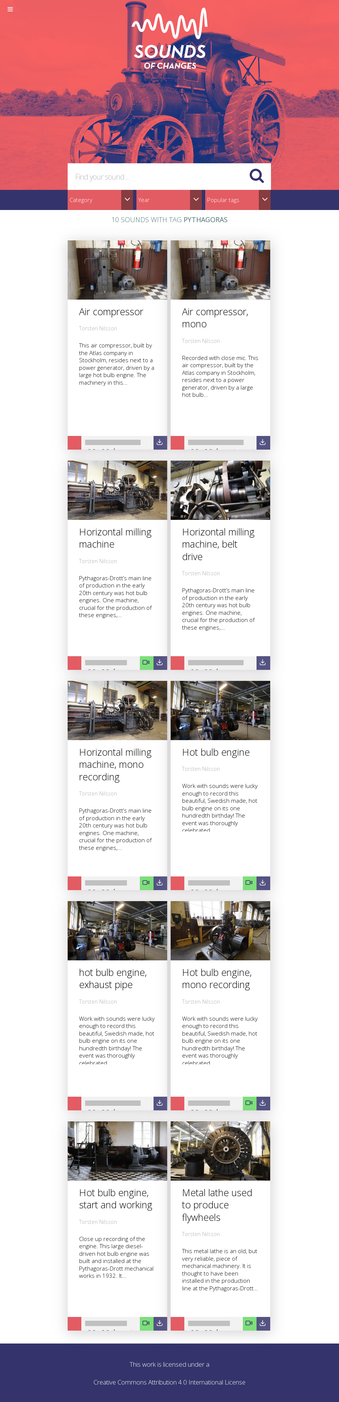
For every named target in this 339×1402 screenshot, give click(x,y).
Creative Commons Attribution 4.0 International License (169, 1382)
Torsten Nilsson (98, 328)
